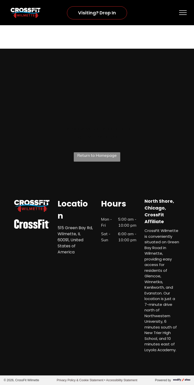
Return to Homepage (97, 155)
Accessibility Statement (121, 380)
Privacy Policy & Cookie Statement (80, 380)
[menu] (182, 12)
